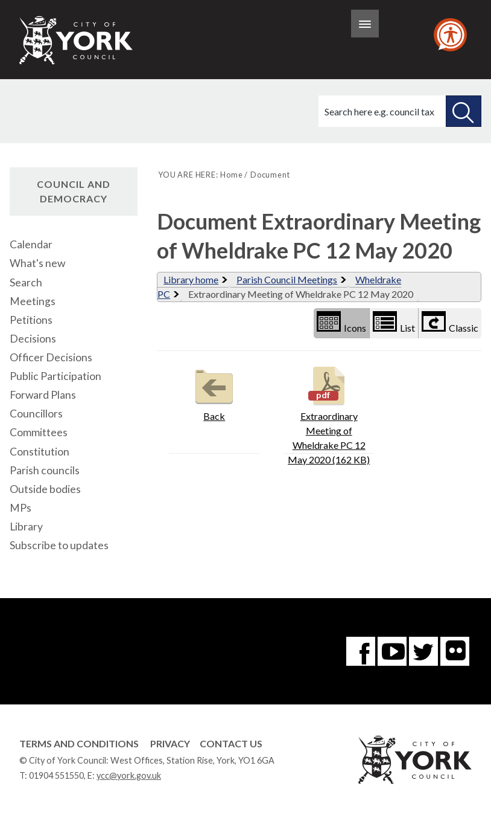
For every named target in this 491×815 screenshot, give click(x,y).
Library (26, 526)
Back (214, 392)
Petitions (31, 320)
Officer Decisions (51, 357)
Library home (190, 279)
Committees (39, 432)
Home (231, 174)
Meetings (32, 301)
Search (26, 282)
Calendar (31, 244)
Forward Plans (43, 394)
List (394, 322)
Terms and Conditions (79, 743)
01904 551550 (56, 775)
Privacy (170, 743)
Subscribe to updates (59, 545)
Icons (341, 322)
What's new (37, 263)
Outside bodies (45, 489)
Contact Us (231, 743)
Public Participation (55, 376)
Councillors (36, 413)
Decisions (33, 338)
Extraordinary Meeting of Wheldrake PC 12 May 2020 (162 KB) (329, 414)
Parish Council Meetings (286, 279)
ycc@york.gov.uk (129, 775)
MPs (20, 507)
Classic (450, 322)
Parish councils (45, 470)
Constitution (39, 451)
